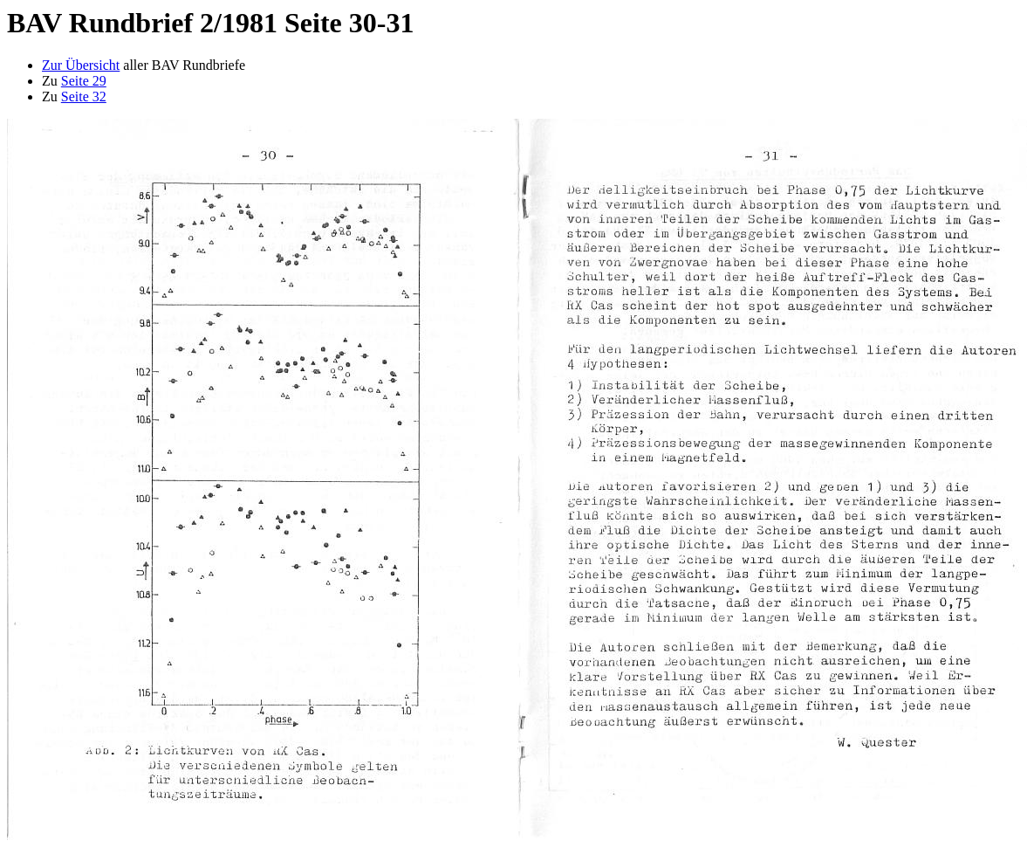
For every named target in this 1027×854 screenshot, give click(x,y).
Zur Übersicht (81, 65)
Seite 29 (83, 80)
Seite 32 (83, 96)
